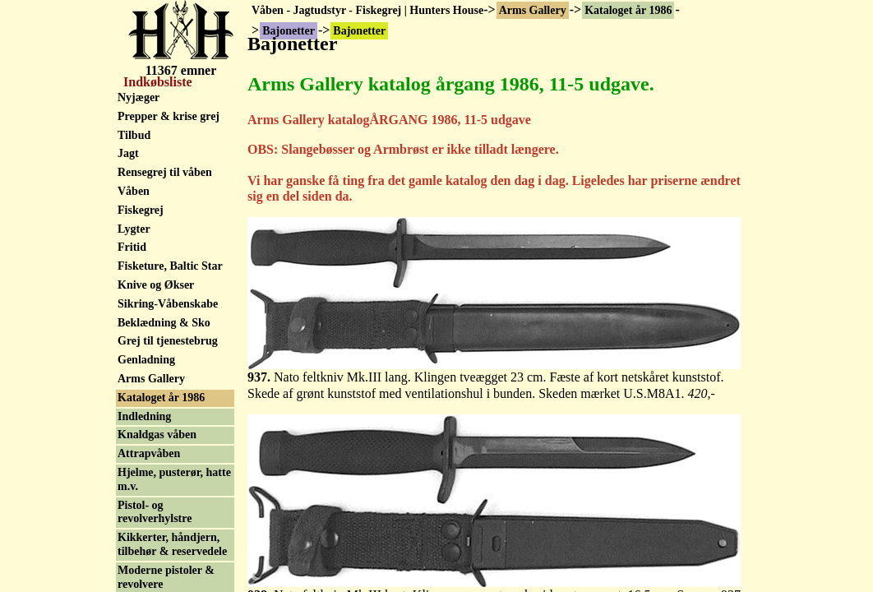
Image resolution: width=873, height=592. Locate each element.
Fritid (132, 247)
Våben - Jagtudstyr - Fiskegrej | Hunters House (367, 10)
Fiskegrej (141, 210)
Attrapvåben (149, 453)
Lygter (134, 229)
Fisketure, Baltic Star (170, 266)
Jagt (128, 153)
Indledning (144, 416)
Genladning (146, 360)
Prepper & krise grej (168, 116)
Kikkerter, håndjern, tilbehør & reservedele (172, 544)
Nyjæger (138, 97)
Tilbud (134, 135)
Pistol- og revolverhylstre (155, 512)
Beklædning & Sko (164, 323)
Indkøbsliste (156, 82)
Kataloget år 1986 (628, 10)
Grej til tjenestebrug (168, 341)
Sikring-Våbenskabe (168, 304)
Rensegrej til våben (165, 172)
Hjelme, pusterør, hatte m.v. (174, 479)
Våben (134, 191)
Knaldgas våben (157, 434)
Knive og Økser (156, 285)
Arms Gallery (532, 10)
